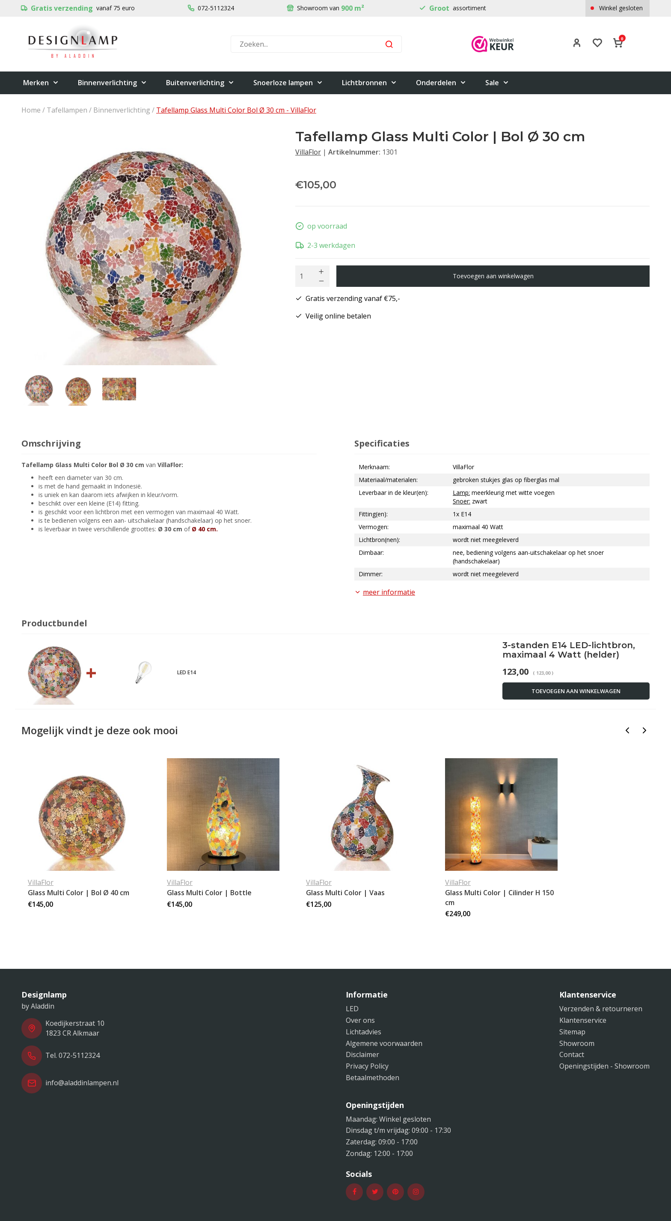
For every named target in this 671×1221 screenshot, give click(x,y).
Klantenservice (582, 1020)
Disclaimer (362, 1054)
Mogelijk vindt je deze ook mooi (99, 730)
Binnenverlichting (112, 83)
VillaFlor (308, 152)
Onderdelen (441, 83)
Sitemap (572, 1031)
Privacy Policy (367, 1066)
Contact (571, 1054)
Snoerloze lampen (288, 83)
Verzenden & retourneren (600, 1008)
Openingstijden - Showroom (604, 1066)
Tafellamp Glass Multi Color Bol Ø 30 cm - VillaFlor (236, 110)
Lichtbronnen (369, 83)
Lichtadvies (363, 1031)
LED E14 (186, 672)
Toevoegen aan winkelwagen (493, 276)
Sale (497, 83)
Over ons (360, 1020)
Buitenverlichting (200, 83)
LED (352, 1008)
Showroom (576, 1043)
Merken (41, 83)
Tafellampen (67, 110)
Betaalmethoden (372, 1077)
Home (31, 110)
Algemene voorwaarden (384, 1043)
